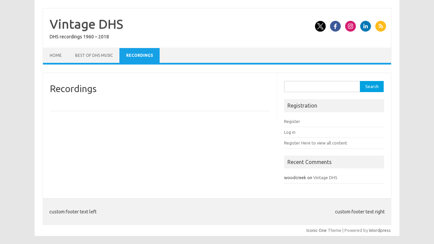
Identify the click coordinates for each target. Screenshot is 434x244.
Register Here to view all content (315, 142)
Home (56, 55)
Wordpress (380, 230)
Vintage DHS (86, 24)
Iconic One (317, 230)
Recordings (139, 55)
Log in (289, 132)
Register (292, 121)
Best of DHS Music (94, 55)
